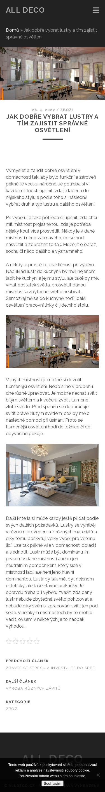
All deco (25, 10)
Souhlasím (52, 783)
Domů (12, 30)
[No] (98, 775)
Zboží (66, 110)
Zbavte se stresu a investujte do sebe (50, 668)
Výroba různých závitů (33, 688)
